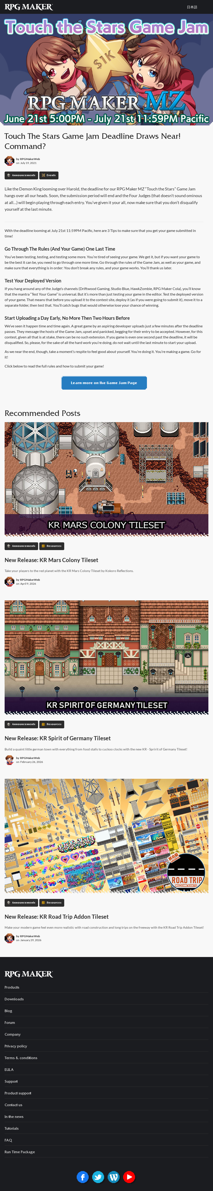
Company (13, 1035)
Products (12, 988)
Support (11, 1082)
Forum (10, 1023)
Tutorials (12, 1129)
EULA (9, 1070)
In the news (14, 1117)
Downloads (14, 999)
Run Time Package (20, 1152)
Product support (18, 1094)
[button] (206, 7)
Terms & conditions (21, 1058)
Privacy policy (16, 1047)
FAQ (8, 1141)
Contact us (13, 1105)
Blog (8, 1011)
